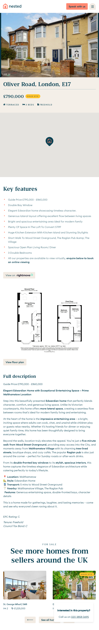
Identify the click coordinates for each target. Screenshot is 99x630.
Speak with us (77, 6)
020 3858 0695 (80, 616)
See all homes (49, 619)
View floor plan (15, 362)
